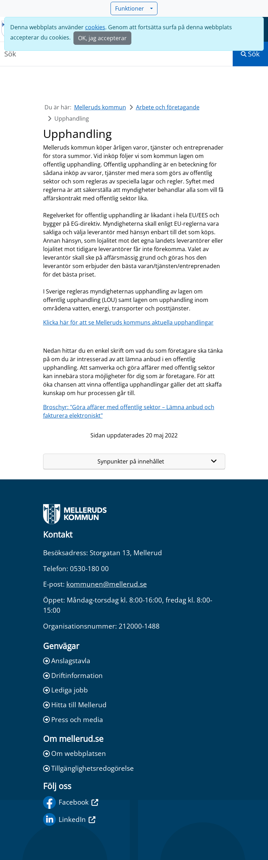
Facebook (70, 802)
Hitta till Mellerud (75, 704)
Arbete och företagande (167, 107)
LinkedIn (69, 819)
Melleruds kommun (100, 107)
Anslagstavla (66, 660)
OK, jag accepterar (102, 38)
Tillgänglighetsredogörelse (88, 768)
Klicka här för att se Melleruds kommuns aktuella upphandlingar (128, 322)
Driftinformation (73, 675)
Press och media (73, 719)
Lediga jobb (65, 690)
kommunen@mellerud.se (106, 584)
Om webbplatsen (74, 753)
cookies (95, 27)
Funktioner (131, 8)
